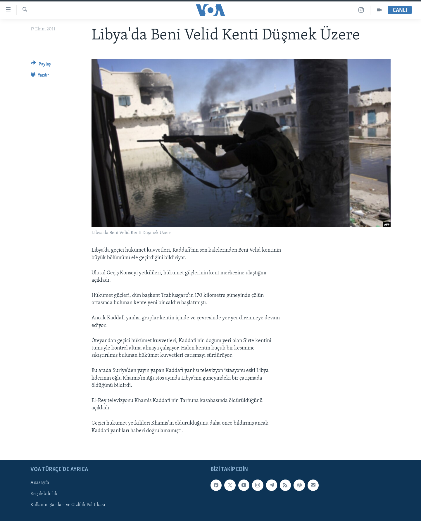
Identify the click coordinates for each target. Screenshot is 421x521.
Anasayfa (39, 482)
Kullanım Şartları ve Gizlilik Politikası (67, 505)
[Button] (41, 65)
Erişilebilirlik (44, 493)
